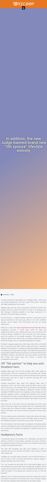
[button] (23, 7)
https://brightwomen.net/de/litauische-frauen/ (31, 328)
